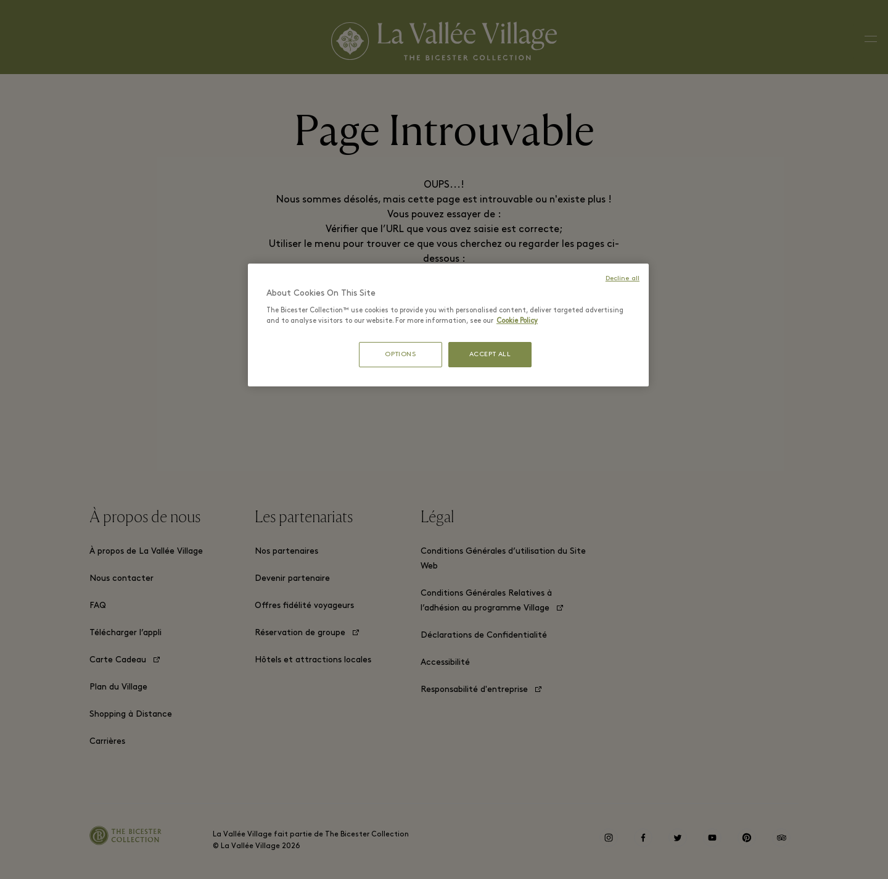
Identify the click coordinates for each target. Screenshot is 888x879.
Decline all (622, 278)
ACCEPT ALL (490, 354)
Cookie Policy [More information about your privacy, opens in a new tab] (517, 321)
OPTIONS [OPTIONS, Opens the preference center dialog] (400, 354)
